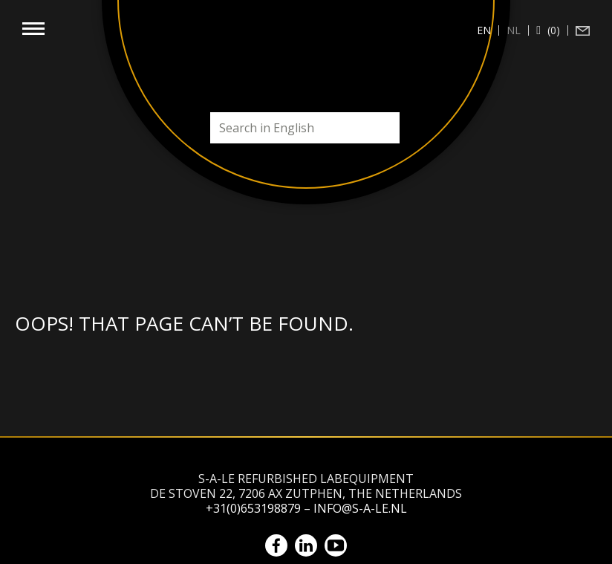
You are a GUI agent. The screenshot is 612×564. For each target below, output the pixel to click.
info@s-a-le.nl (360, 508)
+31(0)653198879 (253, 508)
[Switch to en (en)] (484, 30)
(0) (552, 30)
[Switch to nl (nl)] (514, 30)
